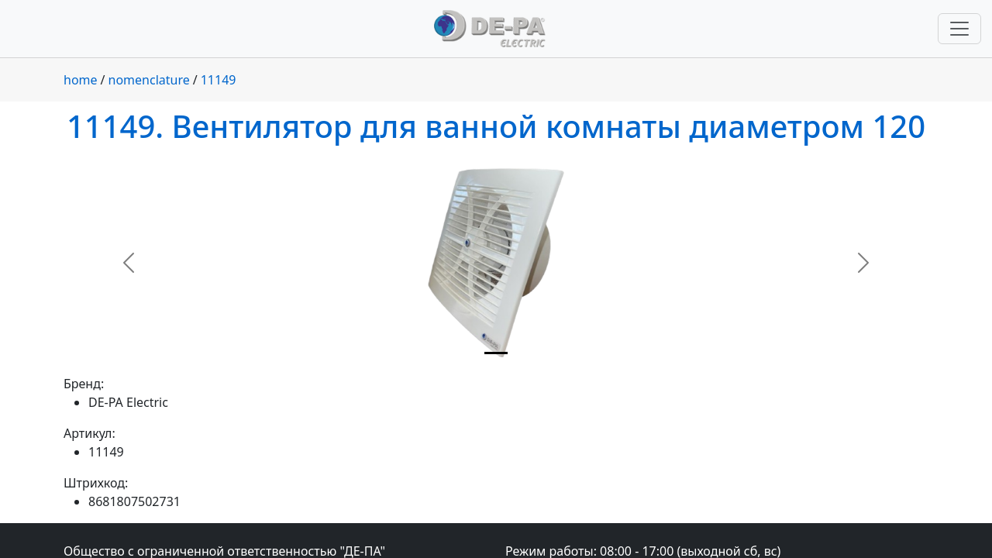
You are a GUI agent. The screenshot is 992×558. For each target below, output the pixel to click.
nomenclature (149, 79)
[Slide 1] (496, 353)
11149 (218, 79)
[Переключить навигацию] (959, 28)
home (81, 79)
